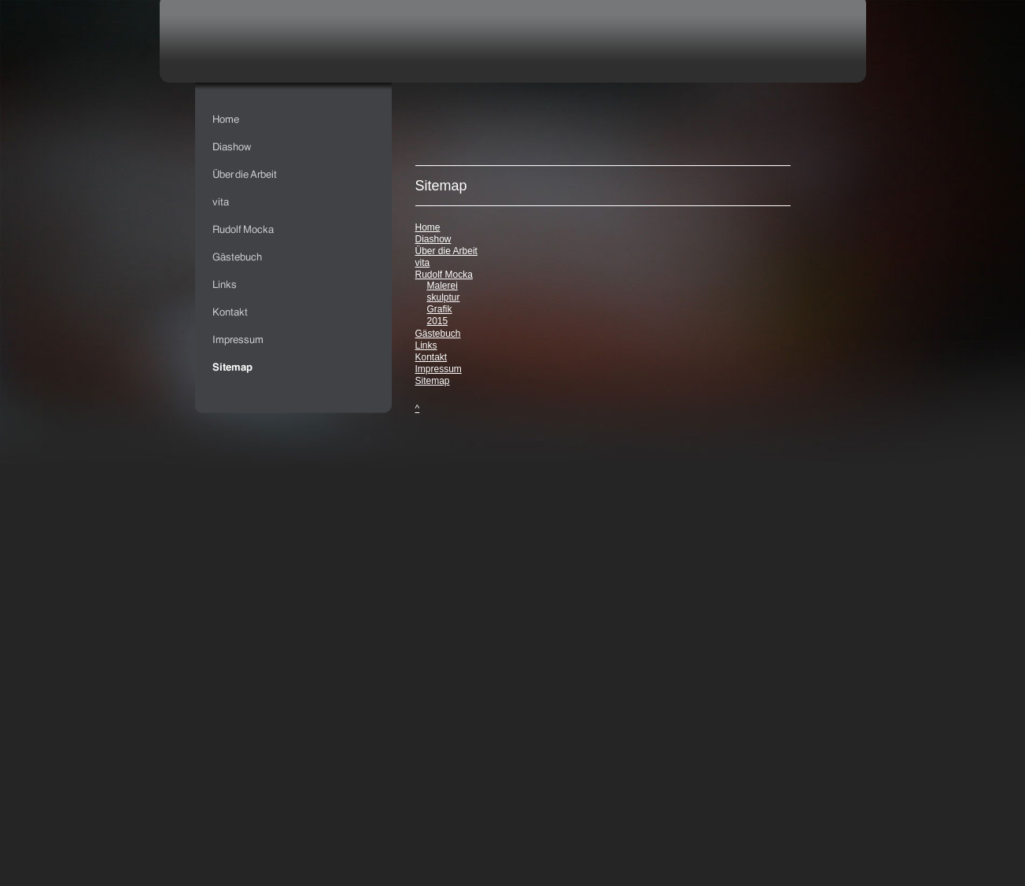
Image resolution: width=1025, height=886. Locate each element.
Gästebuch (438, 333)
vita (422, 262)
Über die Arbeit (446, 251)
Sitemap (432, 380)
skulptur (443, 297)
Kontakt (431, 357)
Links (426, 345)
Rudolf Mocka (444, 274)
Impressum (438, 369)
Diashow (433, 239)
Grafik (439, 309)
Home (428, 227)
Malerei (442, 285)
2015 (437, 321)
